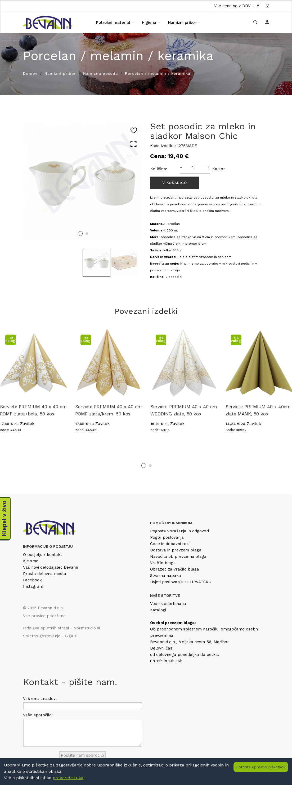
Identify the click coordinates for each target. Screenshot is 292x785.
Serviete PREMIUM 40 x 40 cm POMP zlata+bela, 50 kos (33, 410)
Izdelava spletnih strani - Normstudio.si (61, 628)
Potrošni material (113, 22)
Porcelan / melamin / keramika (157, 73)
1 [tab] (80, 233)
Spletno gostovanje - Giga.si (50, 636)
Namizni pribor (182, 22)
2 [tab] (87, 233)
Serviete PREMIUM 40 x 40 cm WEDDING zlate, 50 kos (183, 410)
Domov (30, 73)
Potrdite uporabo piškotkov (260, 767)
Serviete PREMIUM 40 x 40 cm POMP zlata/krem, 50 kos (108, 410)
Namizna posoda (100, 73)
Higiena (149, 22)
